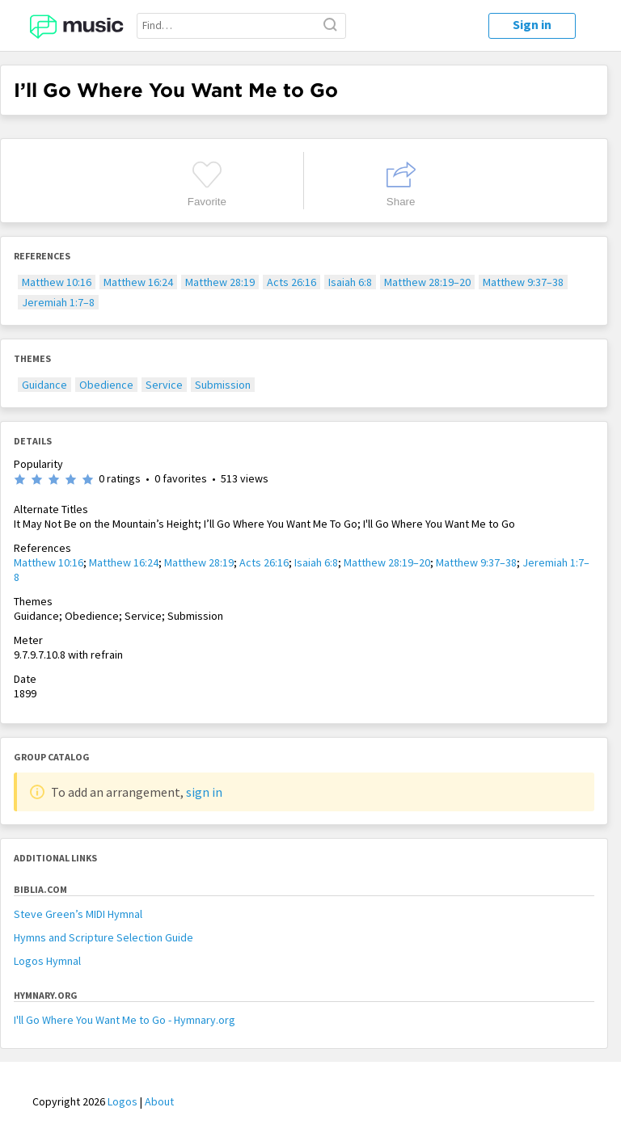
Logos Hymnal (47, 961)
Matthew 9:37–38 (523, 282)
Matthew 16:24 (138, 282)
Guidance (44, 384)
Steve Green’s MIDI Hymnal (78, 914)
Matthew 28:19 (220, 282)
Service (164, 384)
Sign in (532, 24)
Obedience (106, 384)
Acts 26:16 (291, 282)
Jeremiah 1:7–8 (58, 302)
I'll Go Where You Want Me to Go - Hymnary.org (124, 1020)
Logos (122, 1101)
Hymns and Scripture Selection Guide (103, 937)
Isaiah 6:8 (350, 282)
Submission (223, 384)
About (159, 1101)
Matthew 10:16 (56, 282)
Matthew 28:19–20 (427, 282)
